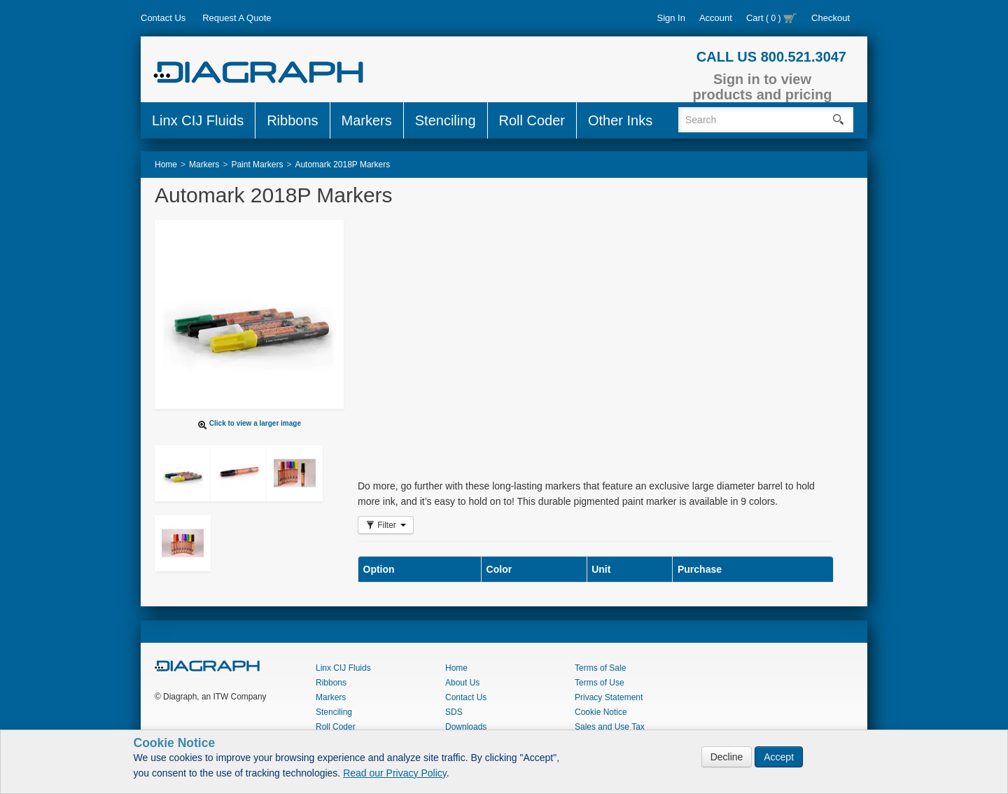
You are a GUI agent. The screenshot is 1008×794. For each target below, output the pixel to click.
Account (715, 18)
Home (456, 668)
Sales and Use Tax (610, 727)
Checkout (830, 18)
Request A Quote (236, 18)
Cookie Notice (601, 712)
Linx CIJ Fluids (198, 120)
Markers (367, 120)
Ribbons (292, 120)
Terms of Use (599, 683)
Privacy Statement (609, 697)
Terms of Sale (600, 668)
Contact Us (163, 18)
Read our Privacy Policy (395, 773)
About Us (462, 683)
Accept (779, 756)
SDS (454, 712)
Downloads (465, 727)
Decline (726, 756)
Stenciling (445, 120)
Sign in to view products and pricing (762, 86)
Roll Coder (532, 120)
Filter (385, 525)
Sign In (671, 18)
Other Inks (620, 120)
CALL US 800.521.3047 (771, 56)
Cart (771, 18)
